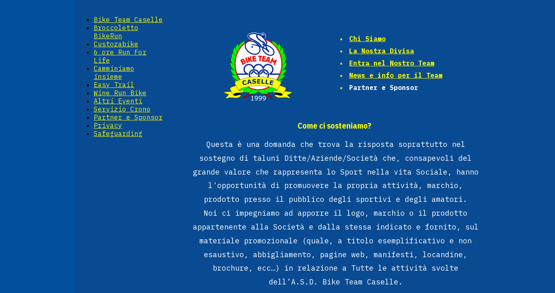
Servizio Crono (122, 109)
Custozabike (116, 44)
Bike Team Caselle (128, 19)
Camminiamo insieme (114, 72)
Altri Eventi (118, 101)
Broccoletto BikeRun (116, 32)
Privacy (108, 125)
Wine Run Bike (120, 93)
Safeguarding (118, 133)
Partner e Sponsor (128, 117)
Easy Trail (114, 85)
